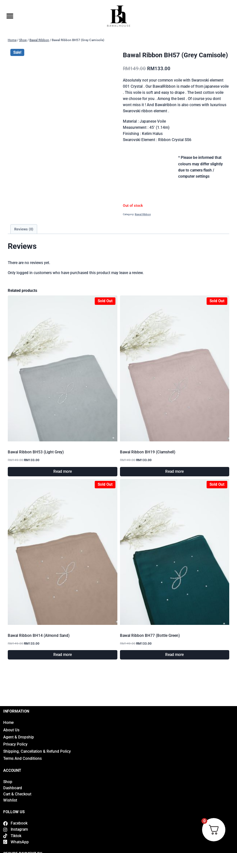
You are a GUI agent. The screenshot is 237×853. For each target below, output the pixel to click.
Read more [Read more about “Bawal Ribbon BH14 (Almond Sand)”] (62, 654)
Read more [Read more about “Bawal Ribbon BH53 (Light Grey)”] (62, 471)
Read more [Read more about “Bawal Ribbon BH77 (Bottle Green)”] (174, 654)
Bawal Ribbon (143, 214)
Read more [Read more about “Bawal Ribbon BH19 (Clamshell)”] (174, 471)
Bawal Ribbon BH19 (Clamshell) (147, 452)
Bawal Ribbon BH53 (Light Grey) (36, 452)
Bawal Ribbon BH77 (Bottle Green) (150, 635)
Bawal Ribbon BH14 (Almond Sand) (39, 635)
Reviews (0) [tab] (23, 229)
